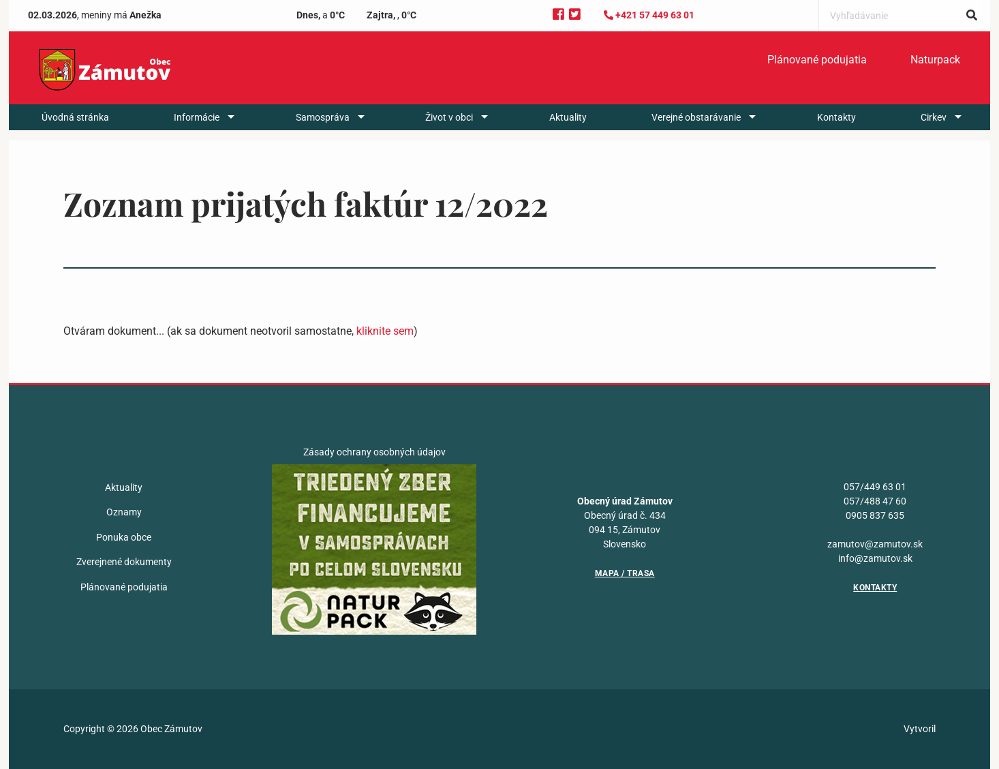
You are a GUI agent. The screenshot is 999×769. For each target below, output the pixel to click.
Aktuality (568, 128)
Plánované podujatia (817, 66)
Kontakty (836, 128)
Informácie (196, 128)
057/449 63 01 (875, 486)
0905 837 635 (875, 515)
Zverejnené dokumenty (124, 561)
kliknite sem (385, 331)
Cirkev (934, 128)
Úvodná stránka (75, 128)
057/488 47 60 (875, 501)
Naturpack (935, 66)
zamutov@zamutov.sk (875, 544)
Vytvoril (920, 728)
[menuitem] (817, 66)
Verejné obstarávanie (696, 128)
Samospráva (323, 128)
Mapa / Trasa (625, 573)
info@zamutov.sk (875, 558)
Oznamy (124, 512)
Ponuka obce (123, 537)
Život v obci (449, 128)
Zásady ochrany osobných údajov (374, 452)
